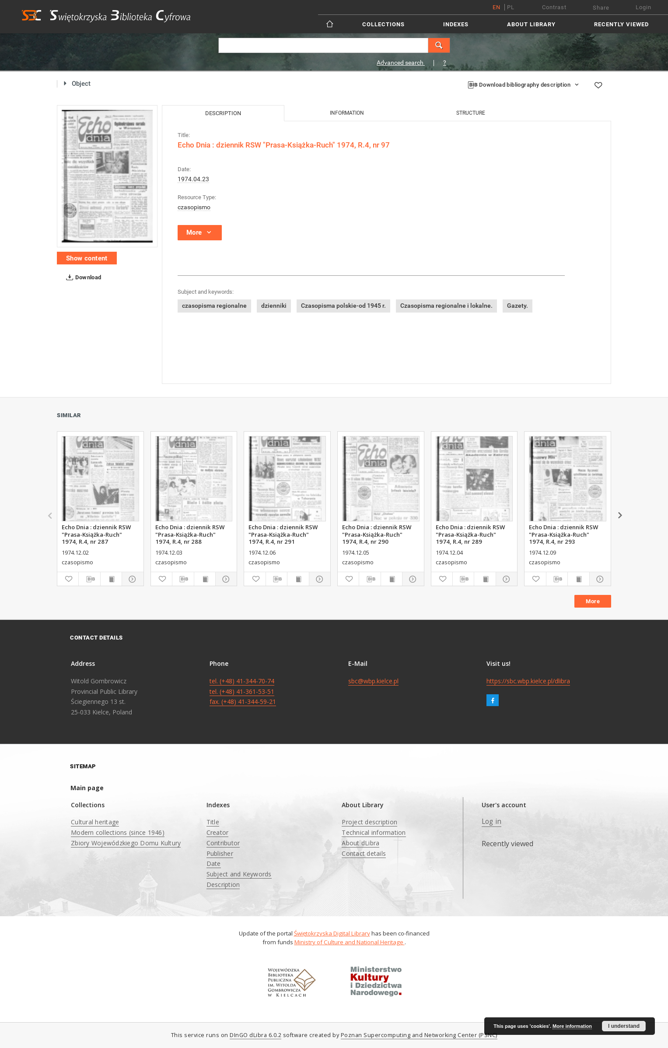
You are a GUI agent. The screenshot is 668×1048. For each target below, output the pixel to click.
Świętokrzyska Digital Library (332, 933)
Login (643, 7)
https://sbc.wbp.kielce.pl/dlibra (528, 681)
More (593, 601)
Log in (492, 821)
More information (572, 1026)
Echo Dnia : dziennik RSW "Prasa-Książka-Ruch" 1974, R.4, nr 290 (376, 534)
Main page (87, 788)
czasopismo (194, 207)
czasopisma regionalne (214, 305)
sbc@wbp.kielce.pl (373, 681)
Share (601, 7)
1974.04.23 (193, 179)
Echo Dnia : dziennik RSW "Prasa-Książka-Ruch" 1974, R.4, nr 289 (470, 534)
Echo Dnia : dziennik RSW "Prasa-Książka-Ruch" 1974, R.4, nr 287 (96, 534)
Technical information (374, 832)
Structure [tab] (470, 113)
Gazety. (517, 305)
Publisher (219, 853)
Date (213, 863)
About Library (531, 24)
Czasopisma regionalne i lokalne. (446, 305)
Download (82, 277)
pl (510, 7)
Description (223, 884)
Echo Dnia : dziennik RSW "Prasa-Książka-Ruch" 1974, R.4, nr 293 (563, 534)
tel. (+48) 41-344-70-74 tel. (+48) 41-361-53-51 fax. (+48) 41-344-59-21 (243, 691)
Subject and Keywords (239, 874)
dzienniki (274, 305)
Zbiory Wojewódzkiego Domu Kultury (126, 843)
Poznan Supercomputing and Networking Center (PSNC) (419, 1035)
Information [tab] (347, 113)
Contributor (223, 843)
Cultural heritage (95, 822)
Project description (369, 822)
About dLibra (360, 843)
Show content (87, 258)
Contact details (364, 853)
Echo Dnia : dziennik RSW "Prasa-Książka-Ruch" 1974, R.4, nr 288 (189, 534)
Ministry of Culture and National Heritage (349, 942)
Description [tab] (223, 113)
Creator (217, 832)
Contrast (554, 7)
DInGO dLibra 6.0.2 (255, 1035)
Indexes (456, 24)
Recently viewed (621, 24)
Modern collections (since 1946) (117, 832)
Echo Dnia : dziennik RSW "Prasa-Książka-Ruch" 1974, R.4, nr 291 (283, 534)
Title (212, 822)
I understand (624, 1026)
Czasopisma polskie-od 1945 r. (343, 305)
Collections (383, 24)
